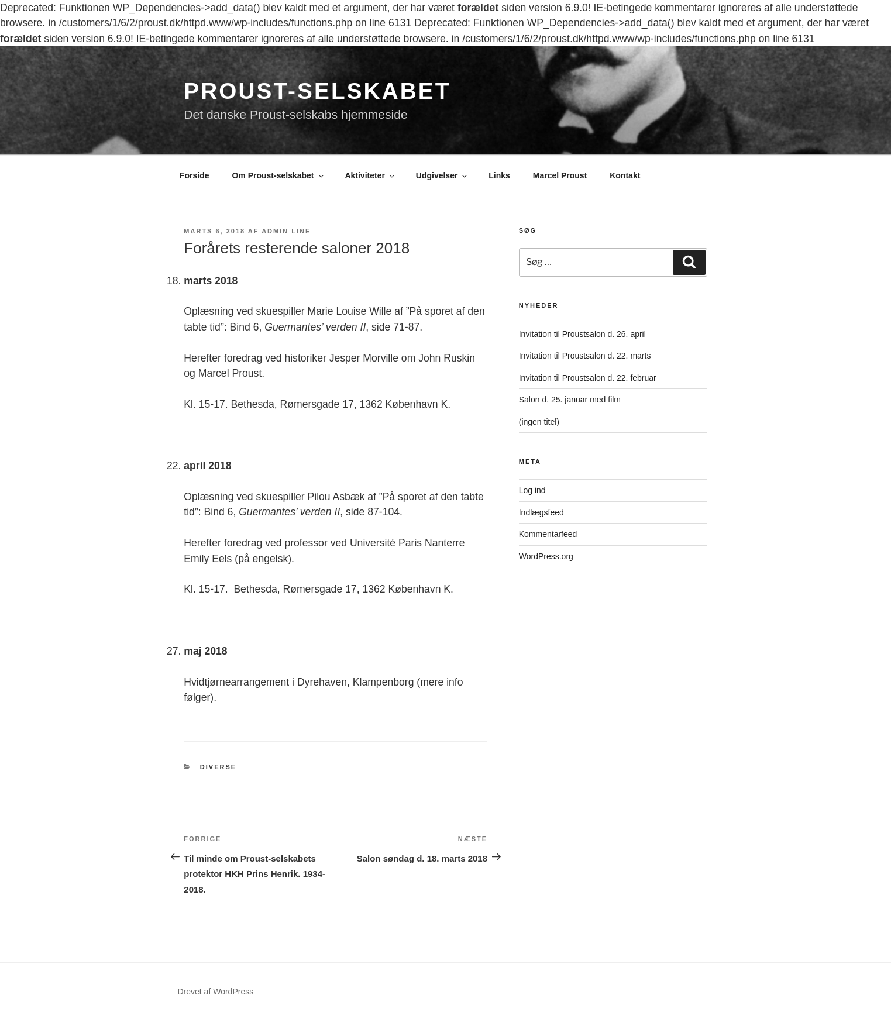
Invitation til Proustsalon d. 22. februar (587, 378)
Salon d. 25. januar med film (570, 399)
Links (499, 175)
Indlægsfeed (541, 512)
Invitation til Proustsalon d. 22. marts (585, 355)
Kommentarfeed (548, 534)
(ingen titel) (539, 421)
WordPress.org (546, 556)
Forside (194, 175)
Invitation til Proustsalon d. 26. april (582, 334)
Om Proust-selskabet (278, 175)
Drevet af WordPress (216, 991)
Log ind (532, 490)
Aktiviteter (370, 175)
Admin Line (286, 231)
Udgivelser (442, 175)
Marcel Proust (560, 175)
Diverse (218, 766)
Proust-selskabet (317, 91)
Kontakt (625, 175)
